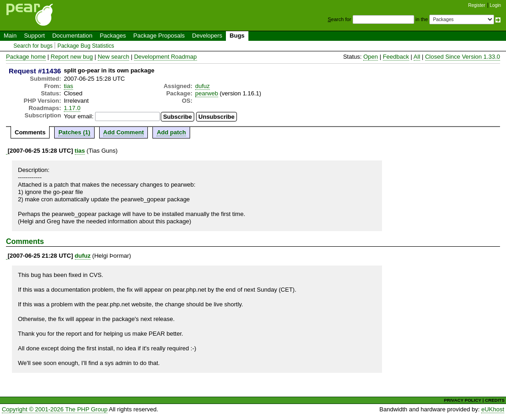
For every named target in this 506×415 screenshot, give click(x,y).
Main (10, 35)
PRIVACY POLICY (462, 400)
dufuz (202, 86)
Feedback (396, 56)
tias (68, 86)
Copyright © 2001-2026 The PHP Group (54, 409)
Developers (207, 35)
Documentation (72, 35)
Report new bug (72, 56)
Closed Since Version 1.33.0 (462, 56)
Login (495, 5)
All (417, 56)
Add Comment (123, 132)
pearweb (206, 93)
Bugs (237, 35)
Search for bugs (32, 46)
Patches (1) (74, 132)
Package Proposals (159, 35)
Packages (113, 35)
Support (34, 35)
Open (370, 56)
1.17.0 (72, 108)
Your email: (79, 116)
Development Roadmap (165, 56)
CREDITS (495, 400)
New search (113, 56)
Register (476, 5)
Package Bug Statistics (85, 46)
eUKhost (492, 409)
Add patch (171, 132)
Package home (26, 56)
